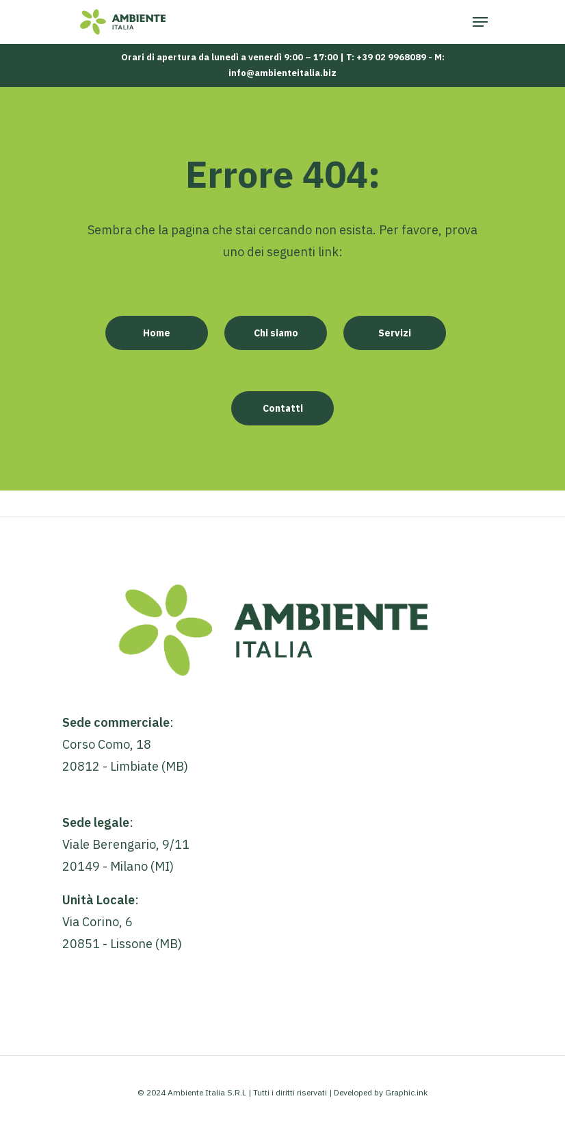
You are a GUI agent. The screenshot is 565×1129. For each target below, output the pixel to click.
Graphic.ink (406, 1092)
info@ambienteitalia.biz (282, 73)
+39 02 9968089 (391, 57)
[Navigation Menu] (480, 22)
